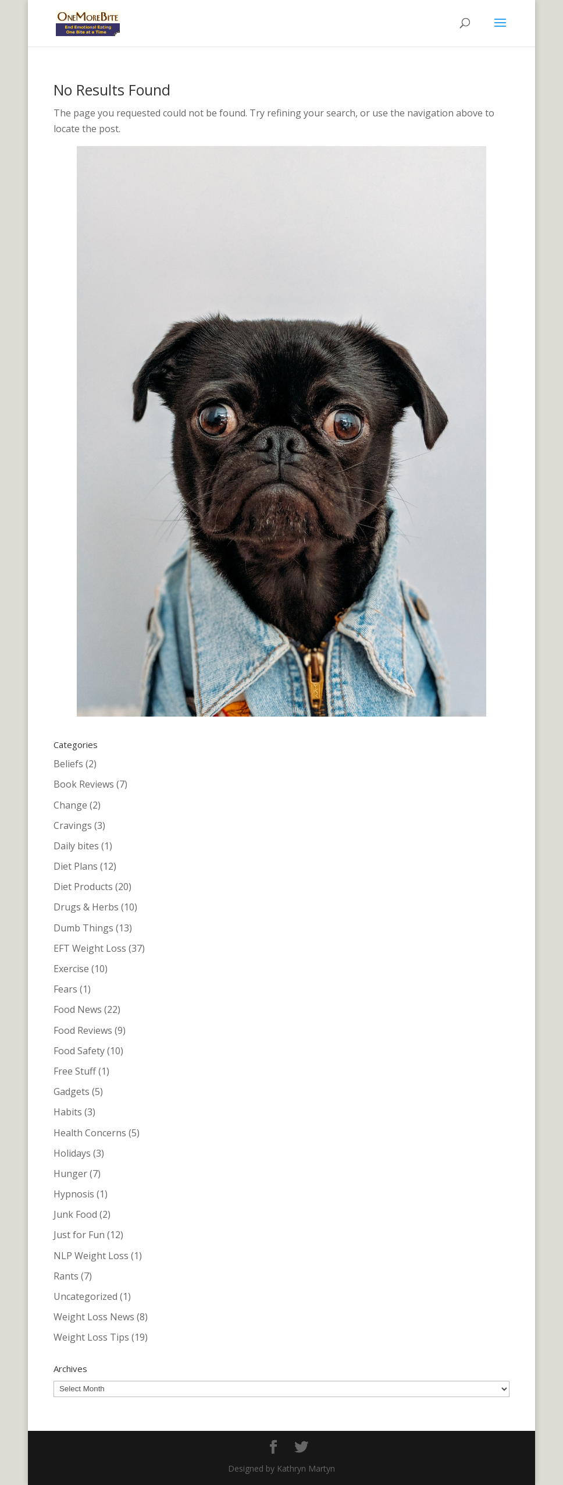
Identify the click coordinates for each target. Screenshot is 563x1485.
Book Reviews (84, 784)
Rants (66, 1276)
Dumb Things (83, 928)
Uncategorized (85, 1296)
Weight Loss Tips (91, 1337)
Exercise (71, 968)
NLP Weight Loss (91, 1255)
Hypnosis (74, 1194)
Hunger (70, 1173)
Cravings (73, 825)
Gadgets (72, 1091)
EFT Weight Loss (90, 948)
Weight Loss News (94, 1316)
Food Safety (79, 1050)
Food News (78, 1009)
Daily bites (76, 845)
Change (70, 805)
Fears (65, 989)
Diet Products (83, 886)
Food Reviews (83, 1030)
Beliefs (68, 763)
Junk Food (75, 1214)
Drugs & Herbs (86, 907)
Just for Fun (79, 1234)
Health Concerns (90, 1132)
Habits (68, 1111)
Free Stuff (75, 1071)
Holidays (72, 1153)
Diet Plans (76, 866)
